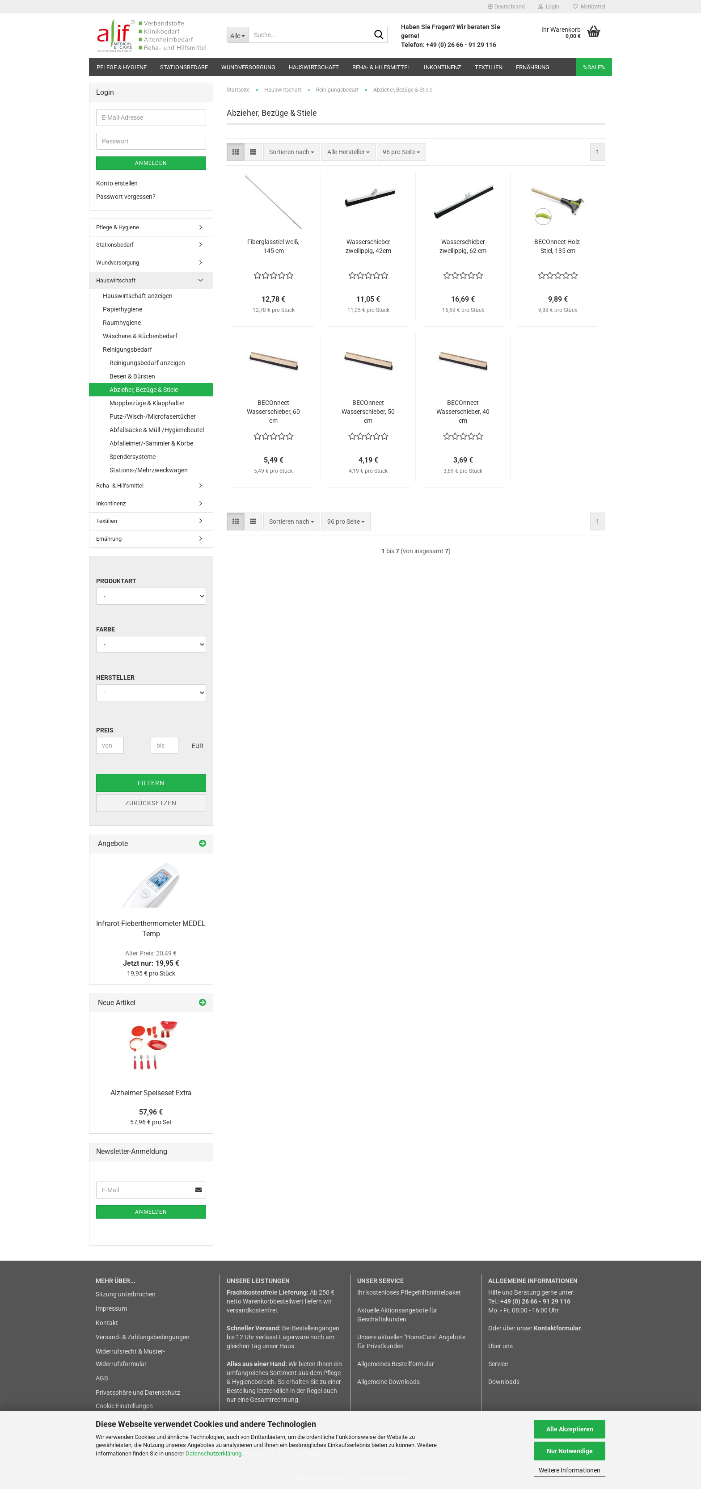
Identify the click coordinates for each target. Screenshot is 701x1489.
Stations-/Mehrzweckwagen (149, 470)
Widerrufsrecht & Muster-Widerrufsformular (130, 1357)
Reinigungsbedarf (127, 349)
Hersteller (115, 677)
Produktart (116, 581)
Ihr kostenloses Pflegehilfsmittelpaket (409, 1292)
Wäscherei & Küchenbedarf (140, 336)
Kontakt (107, 1322)
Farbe (105, 629)
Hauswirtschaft (314, 67)
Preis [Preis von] (105, 730)
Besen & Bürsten (132, 376)
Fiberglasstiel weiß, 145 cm (273, 246)
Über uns (500, 1346)
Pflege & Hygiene (122, 67)
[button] (506, 6)
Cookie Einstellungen (124, 1405)
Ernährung (532, 67)
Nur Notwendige (570, 1451)
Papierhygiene (122, 309)
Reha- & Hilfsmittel (381, 67)
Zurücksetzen (151, 803)
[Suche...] (237, 35)
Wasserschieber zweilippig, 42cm (368, 246)
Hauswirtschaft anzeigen (138, 295)
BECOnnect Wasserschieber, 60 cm (273, 411)
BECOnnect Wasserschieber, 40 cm (463, 411)
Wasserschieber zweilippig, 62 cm (462, 246)
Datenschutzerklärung (213, 1453)
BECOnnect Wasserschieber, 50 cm (368, 411)
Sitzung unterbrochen (126, 1294)
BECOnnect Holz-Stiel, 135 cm (558, 246)
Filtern (151, 783)
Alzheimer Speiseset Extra (151, 1093)
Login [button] (548, 7)
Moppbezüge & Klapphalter (147, 403)
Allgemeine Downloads (388, 1381)
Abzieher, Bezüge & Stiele (144, 389)
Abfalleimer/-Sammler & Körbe (151, 443)
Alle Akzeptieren (569, 1429)
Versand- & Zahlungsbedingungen (143, 1337)
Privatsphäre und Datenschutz (138, 1392)
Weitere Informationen (569, 1470)
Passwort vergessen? (126, 196)
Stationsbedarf (184, 67)
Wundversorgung (248, 67)
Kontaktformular (557, 1328)
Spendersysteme (133, 456)
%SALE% (594, 67)
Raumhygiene (122, 322)
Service (498, 1363)
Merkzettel (589, 7)
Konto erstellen (117, 183)
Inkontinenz (442, 67)
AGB (102, 1378)
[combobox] (291, 152)
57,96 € (151, 1112)
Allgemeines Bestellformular (395, 1363)
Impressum (111, 1308)
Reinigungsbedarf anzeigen (147, 362)
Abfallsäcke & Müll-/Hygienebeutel (157, 429)
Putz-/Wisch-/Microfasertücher (153, 416)
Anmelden (151, 163)
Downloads (503, 1381)
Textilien (489, 67)
